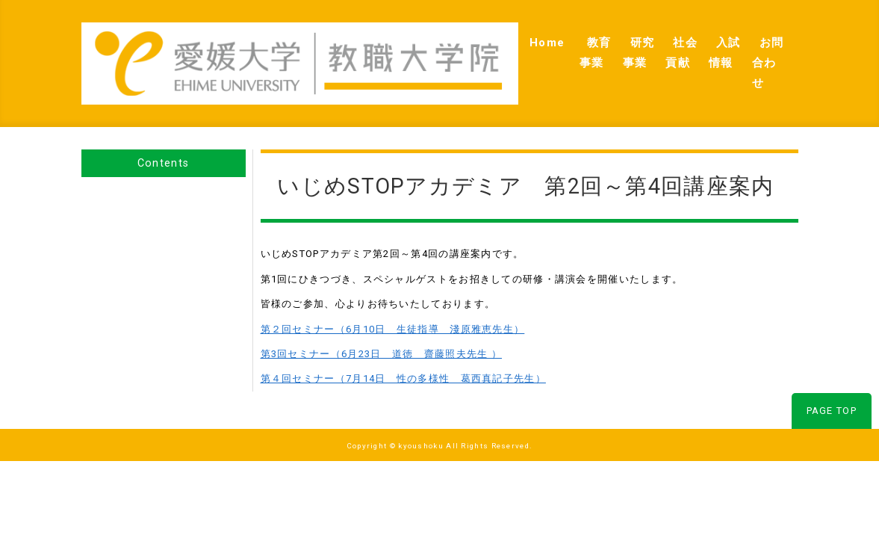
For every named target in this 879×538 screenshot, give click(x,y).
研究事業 (547, 46)
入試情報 (684, 46)
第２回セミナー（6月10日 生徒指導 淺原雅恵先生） (393, 294)
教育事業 (478, 46)
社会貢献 (615, 46)
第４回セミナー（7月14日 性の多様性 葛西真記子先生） (403, 344)
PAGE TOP (832, 376)
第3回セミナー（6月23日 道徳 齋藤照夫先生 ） (382, 319)
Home (416, 46)
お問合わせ (757, 46)
